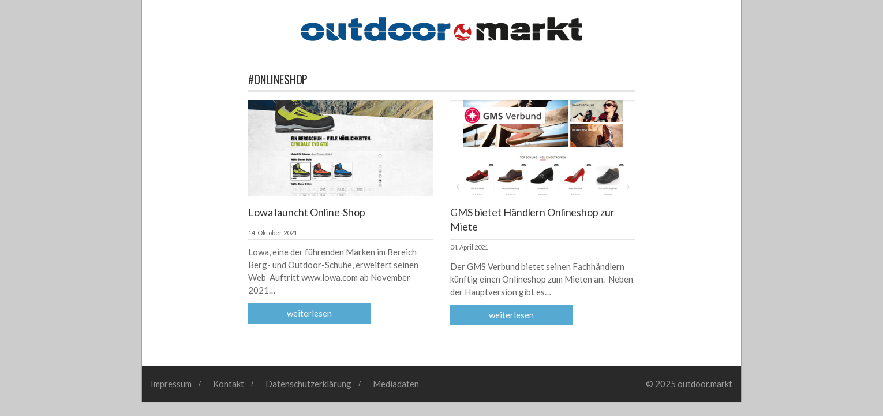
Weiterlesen (309, 313)
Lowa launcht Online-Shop (306, 212)
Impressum (171, 383)
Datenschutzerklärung (308, 383)
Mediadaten (396, 383)
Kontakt (228, 383)
